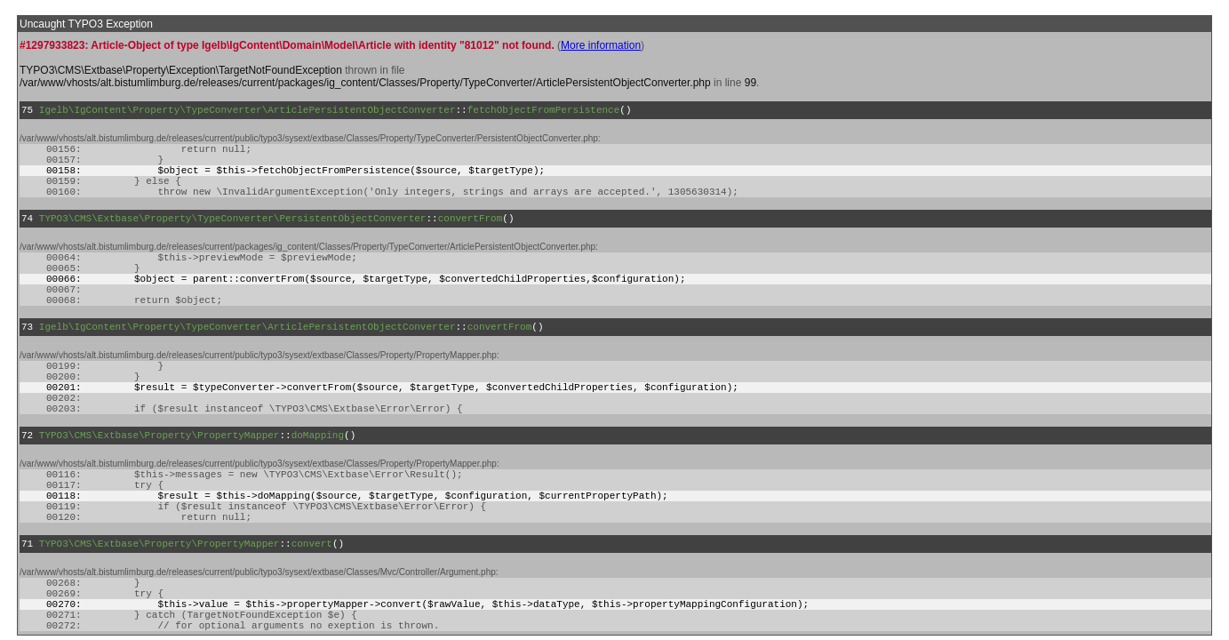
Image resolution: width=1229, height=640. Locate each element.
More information (601, 45)
